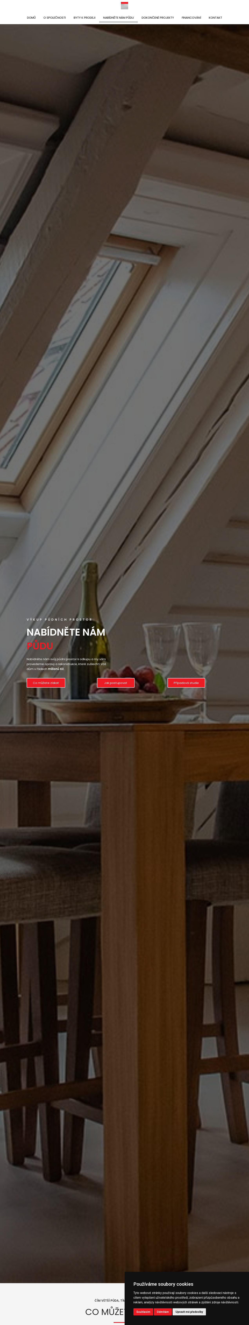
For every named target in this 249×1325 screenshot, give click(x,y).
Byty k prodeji (84, 18)
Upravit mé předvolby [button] (189, 1311)
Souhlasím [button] (143, 1311)
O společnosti (54, 18)
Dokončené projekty (158, 18)
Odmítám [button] (163, 1311)
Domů (31, 18)
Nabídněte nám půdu (118, 18)
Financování (191, 18)
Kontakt (215, 18)
